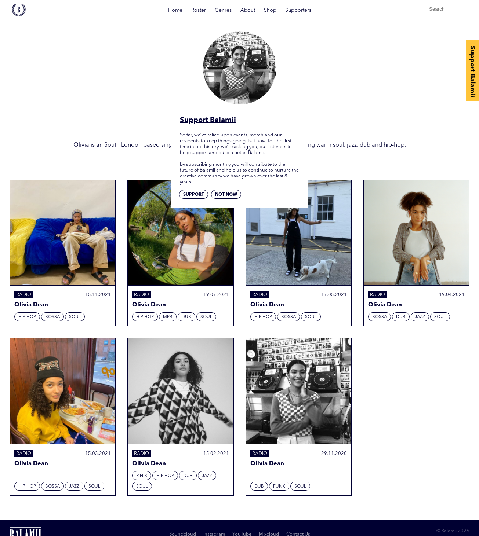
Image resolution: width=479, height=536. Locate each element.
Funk (279, 486)
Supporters (298, 10)
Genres (223, 10)
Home (175, 10)
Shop (270, 10)
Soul (75, 317)
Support (193, 194)
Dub (186, 317)
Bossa (52, 317)
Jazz (420, 317)
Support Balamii (472, 71)
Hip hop (27, 317)
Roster (198, 10)
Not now (226, 194)
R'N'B (141, 476)
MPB (168, 317)
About (247, 10)
